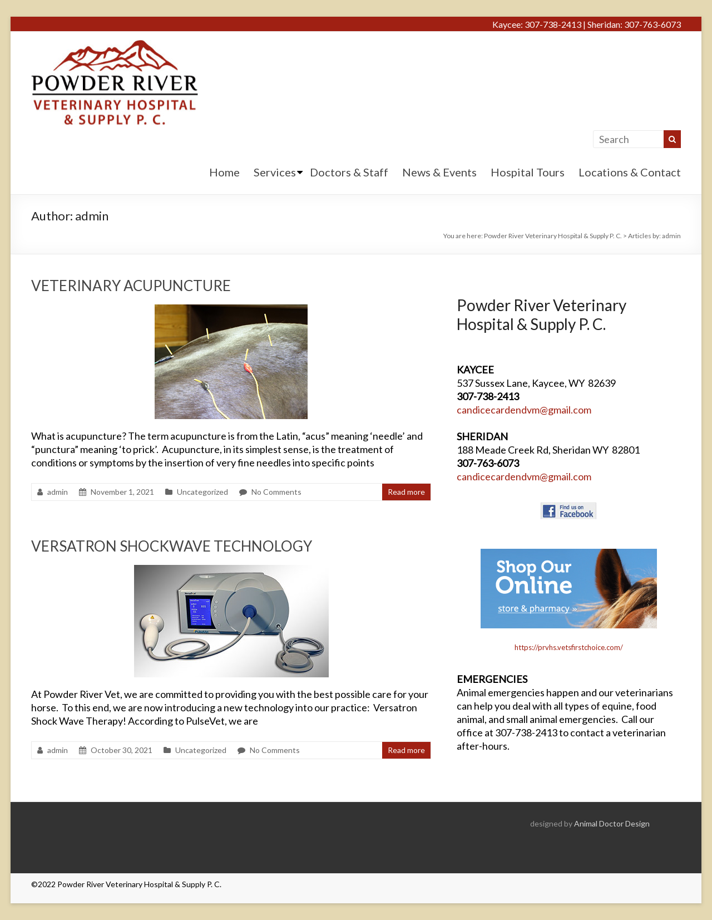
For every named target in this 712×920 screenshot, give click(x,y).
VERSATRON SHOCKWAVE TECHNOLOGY (171, 546)
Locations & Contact (629, 172)
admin (57, 491)
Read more (406, 491)
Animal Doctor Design (612, 823)
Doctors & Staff (349, 172)
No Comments (276, 491)
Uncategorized (202, 491)
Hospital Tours (528, 172)
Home (224, 172)
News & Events (439, 172)
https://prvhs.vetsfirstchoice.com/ (569, 647)
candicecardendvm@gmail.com (524, 410)
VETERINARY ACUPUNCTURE (131, 285)
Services (275, 172)
